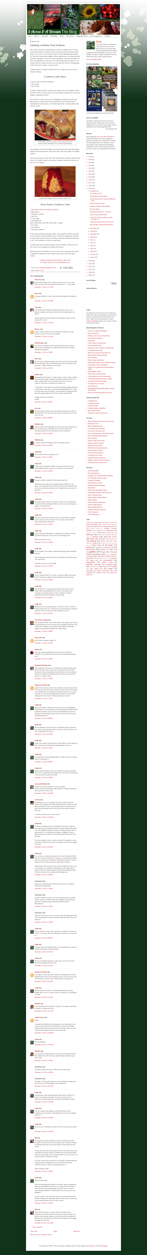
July (91, 240)
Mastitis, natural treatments (96, 443)
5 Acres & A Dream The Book (95, 522)
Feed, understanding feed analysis (97, 436)
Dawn (36, 293)
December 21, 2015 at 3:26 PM (43, 445)
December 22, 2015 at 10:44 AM (44, 1033)
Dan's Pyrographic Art (96, 36)
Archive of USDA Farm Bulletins (97, 331)
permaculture (107, 560)
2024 (90, 162)
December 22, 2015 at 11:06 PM (44, 1118)
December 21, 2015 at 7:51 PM (43, 698)
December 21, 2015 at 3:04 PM (43, 402)
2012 (90, 266)
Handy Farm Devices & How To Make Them (101, 348)
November (93, 228)
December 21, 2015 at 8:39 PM (43, 777)
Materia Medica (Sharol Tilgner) (97, 497)
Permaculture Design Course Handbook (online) (102, 362)
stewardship (89, 570)
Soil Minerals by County (95, 455)
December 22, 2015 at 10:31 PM (44, 1086)
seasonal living (111, 564)
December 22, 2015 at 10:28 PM (44, 1072)
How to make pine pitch (95, 495)
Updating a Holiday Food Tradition (51, 260)
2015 (90, 188)
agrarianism (110, 530)
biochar (88, 537)
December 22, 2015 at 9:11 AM (44, 997)
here (61, 856)
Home (29, 36)
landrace (99, 558)
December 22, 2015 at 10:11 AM (44, 1011)
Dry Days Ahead (94, 209)
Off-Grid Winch (92, 357)
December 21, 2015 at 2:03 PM (43, 368)
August (92, 237)
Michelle (37, 424)
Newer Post (34, 1231)
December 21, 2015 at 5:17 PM (43, 643)
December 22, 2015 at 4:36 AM (44, 847)
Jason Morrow (91, 1246)
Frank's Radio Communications (97, 343)
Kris (36, 408)
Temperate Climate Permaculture (97, 381)
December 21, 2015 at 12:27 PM (44, 287)
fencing (88, 547)
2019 (90, 177)
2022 (90, 168)
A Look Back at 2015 (96, 193)
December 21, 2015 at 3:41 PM (43, 613)
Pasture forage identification (96, 360)
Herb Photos (91, 488)
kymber (37, 374)
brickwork (102, 539)
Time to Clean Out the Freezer (98, 214)
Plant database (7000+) (94, 371)
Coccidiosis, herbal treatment (96, 428)
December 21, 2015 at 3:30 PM (43, 471)
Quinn (37, 649)
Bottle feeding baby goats (95, 426)
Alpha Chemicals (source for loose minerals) (101, 421)
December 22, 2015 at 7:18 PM (43, 1060)
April (92, 248)
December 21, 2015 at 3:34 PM (43, 508)
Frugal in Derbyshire (41, 665)
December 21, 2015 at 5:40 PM (43, 659)
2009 (90, 275)
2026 (90, 157)
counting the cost (105, 543)
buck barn (112, 539)
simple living (102, 566)
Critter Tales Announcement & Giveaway (102, 222)
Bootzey (37, 329)
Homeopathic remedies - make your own (99, 492)
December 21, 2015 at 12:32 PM (44, 322)
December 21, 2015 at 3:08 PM (43, 418)
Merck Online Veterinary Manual (97, 355)
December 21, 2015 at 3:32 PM (43, 493)
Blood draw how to (93, 423)
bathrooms (90, 535)
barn (99, 533)
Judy (36, 307)
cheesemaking (91, 541)
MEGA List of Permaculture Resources (99, 353)
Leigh (44, 262)
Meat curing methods (94, 410)
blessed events (98, 537)
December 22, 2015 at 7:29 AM (44, 888)
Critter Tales (89, 526)
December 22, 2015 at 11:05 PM (44, 1102)
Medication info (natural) (95, 445)
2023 (90, 165)
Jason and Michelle (40, 784)
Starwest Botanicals (93, 514)
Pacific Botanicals (93, 512)
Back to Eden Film (93, 333)
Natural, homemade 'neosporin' (97, 509)
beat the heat (101, 534)
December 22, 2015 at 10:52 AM (44, 1044)
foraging (102, 549)
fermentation (99, 547)
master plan (94, 560)
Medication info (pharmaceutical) (97, 448)
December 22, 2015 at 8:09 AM (44, 938)
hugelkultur (114, 554)
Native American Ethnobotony (97, 502)
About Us (36, 36)
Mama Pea (38, 279)
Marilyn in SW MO (41, 685)
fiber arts (107, 547)
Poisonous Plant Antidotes (95, 453)
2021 (90, 171)
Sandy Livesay (39, 1017)
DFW (36, 359)
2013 (90, 263)
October (92, 231)
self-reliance (93, 566)
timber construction (103, 570)
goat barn (106, 552)
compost (94, 543)
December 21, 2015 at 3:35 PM (43, 542)
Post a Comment (37, 1227)
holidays (37, 270)
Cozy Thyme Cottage (41, 620)
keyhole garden (92, 556)
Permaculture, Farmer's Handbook (98, 365)
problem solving (107, 562)
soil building (113, 566)
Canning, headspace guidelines (97, 408)
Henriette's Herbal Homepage (96, 485)
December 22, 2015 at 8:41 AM (44, 981)
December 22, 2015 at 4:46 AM (44, 875)
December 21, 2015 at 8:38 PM (43, 762)
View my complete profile (93, 59)
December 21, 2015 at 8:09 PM (43, 718)
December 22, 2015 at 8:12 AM (44, 952)
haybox (107, 554)
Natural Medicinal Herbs (95, 507)
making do (114, 558)
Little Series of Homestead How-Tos (106, 526)
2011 (90, 269)
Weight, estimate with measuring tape (99, 460)
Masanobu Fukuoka (95, 528)
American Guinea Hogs (108, 524)
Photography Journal (81, 36)
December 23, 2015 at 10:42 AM (44, 1223)
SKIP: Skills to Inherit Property (97, 374)
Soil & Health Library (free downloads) (99, 376)
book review (112, 537)
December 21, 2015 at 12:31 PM (44, 301)
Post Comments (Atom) (45, 1234)
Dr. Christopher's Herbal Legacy (97, 478)
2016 (90, 185)
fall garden (109, 545)
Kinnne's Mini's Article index (96, 440)
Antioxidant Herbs (93, 471)
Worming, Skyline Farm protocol (97, 462)
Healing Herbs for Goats (95, 483)
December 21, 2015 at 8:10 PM (43, 734)
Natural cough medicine (95, 504)
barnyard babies (110, 532)
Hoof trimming (92, 438)
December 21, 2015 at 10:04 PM (44, 793)
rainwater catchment (93, 564)
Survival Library (93, 386)
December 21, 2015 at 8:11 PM (43, 748)
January (92, 257)
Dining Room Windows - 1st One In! (100, 212)
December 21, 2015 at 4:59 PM (43, 631)
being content (111, 534)
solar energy (108, 569)
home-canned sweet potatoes (44, 209)
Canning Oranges (93, 405)
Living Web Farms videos (95, 350)
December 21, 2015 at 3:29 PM (43, 457)
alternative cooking (91, 532)
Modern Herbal (92, 500)
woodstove (99, 572)
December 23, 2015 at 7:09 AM (44, 1171)
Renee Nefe (38, 637)
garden (92, 551)
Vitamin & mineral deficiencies (97, 457)
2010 (90, 272)
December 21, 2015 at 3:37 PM (43, 566)
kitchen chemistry (106, 556)
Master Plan (45, 36)
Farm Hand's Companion (95, 338)
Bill (36, 1138)
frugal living (113, 549)
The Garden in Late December (98, 196)
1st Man (37, 800)
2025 (90, 159)
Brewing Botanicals (93, 473)
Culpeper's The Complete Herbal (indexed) (100, 475)
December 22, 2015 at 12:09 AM (44, 817)
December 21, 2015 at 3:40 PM (43, 597)
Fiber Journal (70, 36)
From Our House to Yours (97, 203)
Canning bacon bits (93, 403)
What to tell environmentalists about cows (100, 392)
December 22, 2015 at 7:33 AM (44, 922)
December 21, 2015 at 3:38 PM (43, 580)
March (92, 251)
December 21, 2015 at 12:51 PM (44, 336)
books (92, 539)
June (91, 243)
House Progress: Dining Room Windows (101, 224)
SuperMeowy (99, 530)
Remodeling (54, 36)
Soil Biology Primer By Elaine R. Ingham (100, 378)
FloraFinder (91, 340)
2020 (90, 174)
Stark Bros (43, 931)
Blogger (105, 1246)
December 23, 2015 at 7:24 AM (44, 1203)
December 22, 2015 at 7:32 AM (44, 906)
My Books (107, 36)
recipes (42, 270)
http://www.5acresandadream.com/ (59, 262)
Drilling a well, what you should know (99, 336)
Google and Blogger (92, 321)
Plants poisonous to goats (95, 450)
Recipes (62, 36)
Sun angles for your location (96, 383)
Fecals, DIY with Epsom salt (96, 431)
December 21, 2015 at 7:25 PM (43, 678)
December (93, 191)
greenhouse (97, 554)
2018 (90, 180)
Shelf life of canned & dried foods (98, 413)
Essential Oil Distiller (94, 480)
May (91, 245)
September (93, 234)
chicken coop (105, 541)
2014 (90, 261)
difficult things (96, 545)
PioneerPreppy (39, 343)
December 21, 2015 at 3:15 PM (43, 433)
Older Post (77, 1231)
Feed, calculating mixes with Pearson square (101, 433)
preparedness (90, 562)
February (93, 254)
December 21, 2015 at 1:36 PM (43, 352)
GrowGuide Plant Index (95, 345)
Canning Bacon (92, 401)
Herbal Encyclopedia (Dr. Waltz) (97, 490)
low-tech (106, 558)
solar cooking (94, 568)
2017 (90, 183)
